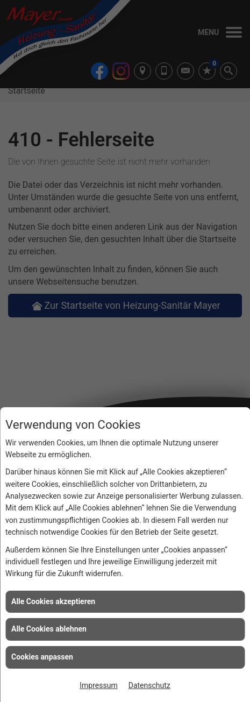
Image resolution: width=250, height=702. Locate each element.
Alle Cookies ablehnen (49, 629)
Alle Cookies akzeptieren (53, 601)
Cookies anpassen (42, 657)
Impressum (98, 685)
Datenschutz (149, 685)
